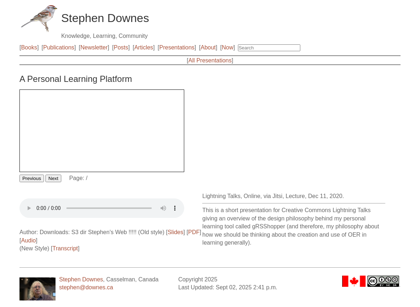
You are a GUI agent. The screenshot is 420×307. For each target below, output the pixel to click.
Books (29, 47)
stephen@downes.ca (86, 287)
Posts (121, 47)
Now (227, 47)
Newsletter (94, 47)
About (208, 47)
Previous (31, 178)
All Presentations (209, 60)
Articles (143, 47)
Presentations (177, 47)
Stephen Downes (81, 279)
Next (53, 178)
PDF (194, 232)
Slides (176, 232)
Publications (58, 47)
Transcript (65, 248)
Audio (28, 240)
